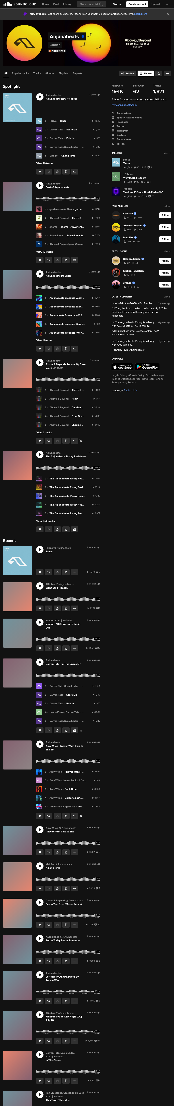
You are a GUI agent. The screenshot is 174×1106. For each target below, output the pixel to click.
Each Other (71, 789)
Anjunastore (121, 113)
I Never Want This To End (79, 772)
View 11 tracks (44, 340)
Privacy (123, 375)
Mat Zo (53, 156)
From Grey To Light (82, 416)
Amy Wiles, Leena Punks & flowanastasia (73, 780)
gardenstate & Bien (60, 209)
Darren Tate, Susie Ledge (63, 147)
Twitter (118, 126)
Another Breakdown (83, 407)
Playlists (64, 73)
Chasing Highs (80, 425)
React (75, 399)
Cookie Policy (136, 375)
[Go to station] (127, 73)
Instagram (120, 131)
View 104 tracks (45, 521)
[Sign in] (117, 4)
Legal (115, 375)
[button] (167, 4)
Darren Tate (56, 130)
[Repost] (48, 172)
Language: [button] (124, 390)
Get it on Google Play (147, 366)
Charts (159, 379)
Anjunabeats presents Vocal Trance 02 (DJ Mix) (76, 298)
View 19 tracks (44, 252)
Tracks (37, 73)
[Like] (40, 172)
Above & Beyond (59, 218)
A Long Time (68, 156)
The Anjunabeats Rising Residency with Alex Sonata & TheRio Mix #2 (133, 324)
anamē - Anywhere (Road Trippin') (80, 227)
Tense (63, 121)
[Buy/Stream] (80, 440)
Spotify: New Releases (127, 118)
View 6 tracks (44, 432)
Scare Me (71, 130)
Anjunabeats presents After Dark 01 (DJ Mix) (75, 333)
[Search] (91, 4)
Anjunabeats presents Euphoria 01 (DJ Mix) (74, 307)
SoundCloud (19, 4)
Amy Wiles (55, 772)
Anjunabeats (121, 139)
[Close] (168, 14)
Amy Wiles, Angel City (62, 807)
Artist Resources (130, 379)
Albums (49, 73)
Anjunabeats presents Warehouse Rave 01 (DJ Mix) (78, 324)
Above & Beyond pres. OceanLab (68, 244)
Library (67, 4)
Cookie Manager (155, 375)
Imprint (116, 379)
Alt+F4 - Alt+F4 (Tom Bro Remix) (133, 303)
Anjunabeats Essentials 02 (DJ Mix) (69, 315)
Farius (53, 121)
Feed (56, 4)
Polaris (70, 138)
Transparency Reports (124, 382)
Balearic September (76, 798)
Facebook (120, 122)
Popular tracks (20, 73)
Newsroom (148, 379)
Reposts (77, 73)
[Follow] (146, 73)
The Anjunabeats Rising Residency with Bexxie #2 (78, 505)
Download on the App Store (122, 366)
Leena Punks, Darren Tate (64, 712)
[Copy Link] (66, 172)
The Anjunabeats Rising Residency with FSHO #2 (77, 487)
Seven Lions (56, 235)
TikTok (118, 144)
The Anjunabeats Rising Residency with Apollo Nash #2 (81, 496)
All (6, 73)
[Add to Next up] (74, 172)
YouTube (119, 135)
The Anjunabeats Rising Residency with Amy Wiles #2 (133, 343)
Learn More (140, 14)
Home (45, 4)
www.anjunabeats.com (124, 105)
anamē (53, 227)
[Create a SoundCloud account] (137, 4)
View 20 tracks (44, 163)
